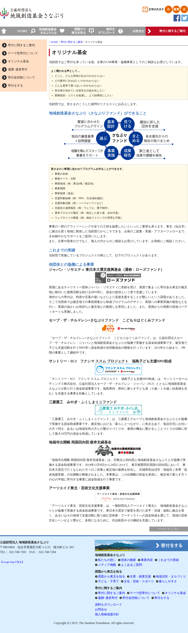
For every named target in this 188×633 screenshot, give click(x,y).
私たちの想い (107, 559)
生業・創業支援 (140, 576)
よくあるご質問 (131, 564)
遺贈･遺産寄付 (17, 69)
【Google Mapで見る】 (12, 562)
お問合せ (101, 609)
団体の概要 (128, 559)
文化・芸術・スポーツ (139, 581)
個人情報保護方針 (107, 614)
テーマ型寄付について (23, 53)
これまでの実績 (168, 559)
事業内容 (147, 559)
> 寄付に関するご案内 (71, 42)
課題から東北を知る (111, 576)
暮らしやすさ (168, 581)
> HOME (53, 42)
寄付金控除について (21, 77)
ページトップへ (168, 529)
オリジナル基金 (18, 61)
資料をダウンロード (108, 604)
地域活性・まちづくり (171, 576)
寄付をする (15, 85)
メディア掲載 (107, 564)
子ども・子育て (108, 581)
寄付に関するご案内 (21, 45)
